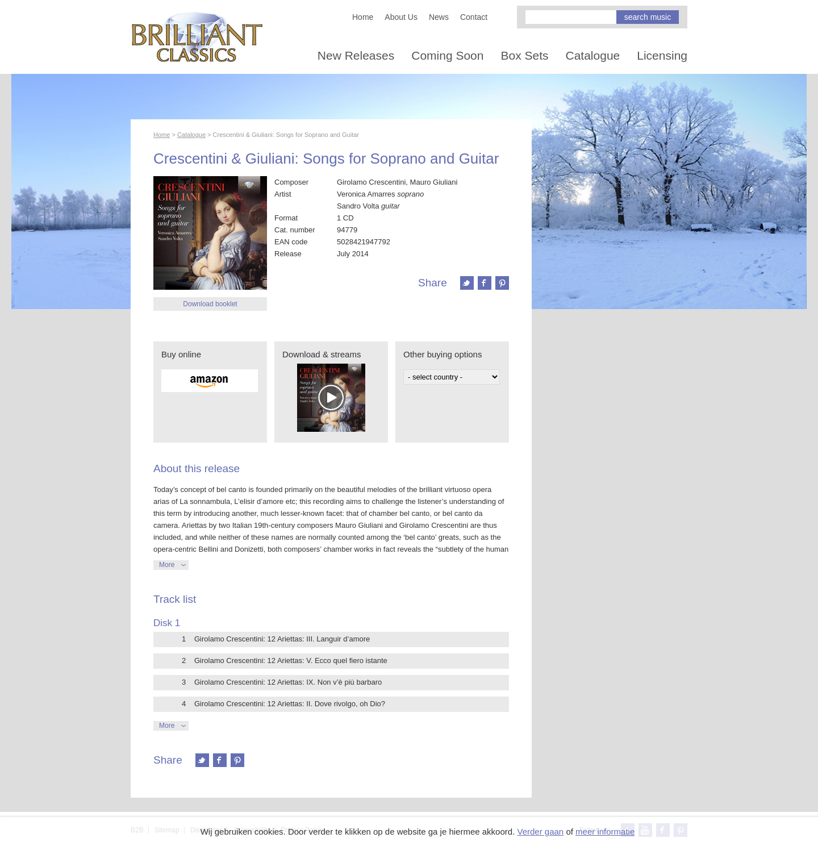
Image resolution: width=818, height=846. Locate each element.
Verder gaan (540, 831)
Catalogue (593, 55)
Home (362, 17)
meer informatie (605, 831)
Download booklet (210, 304)
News (439, 17)
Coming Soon (447, 55)
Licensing (662, 55)
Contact (473, 17)
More (166, 565)
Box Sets (524, 55)
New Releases (356, 55)
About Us (401, 17)
